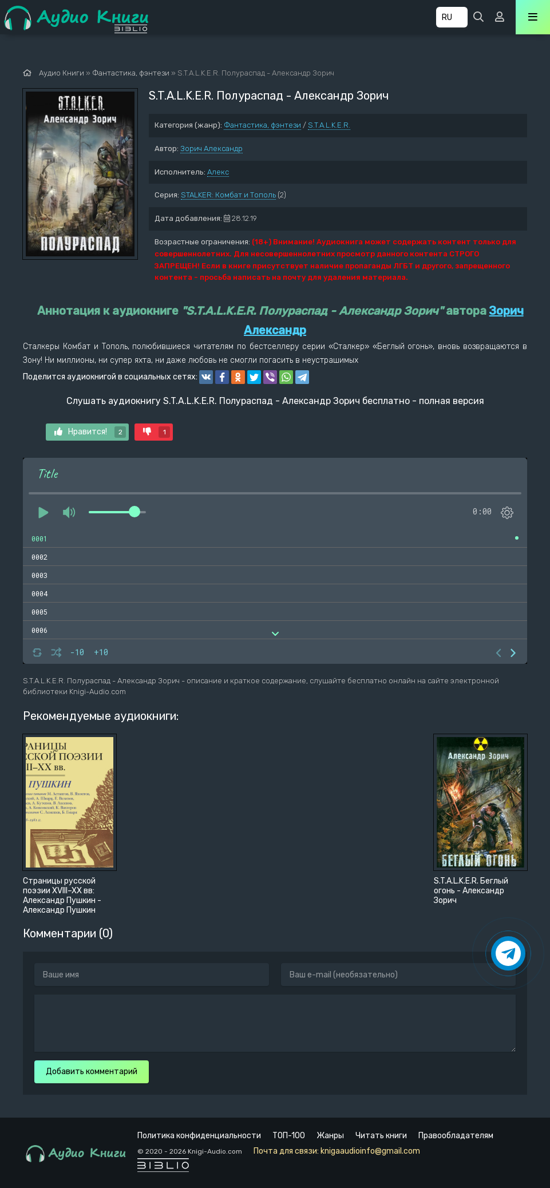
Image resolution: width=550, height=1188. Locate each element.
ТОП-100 (288, 1136)
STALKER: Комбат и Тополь (228, 195)
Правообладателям (455, 1136)
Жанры (330, 1136)
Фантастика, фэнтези (262, 125)
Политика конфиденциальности (199, 1136)
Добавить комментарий (91, 1071)
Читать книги (381, 1136)
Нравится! (90, 432)
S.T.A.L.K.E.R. (329, 125)
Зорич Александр (211, 148)
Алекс (218, 172)
